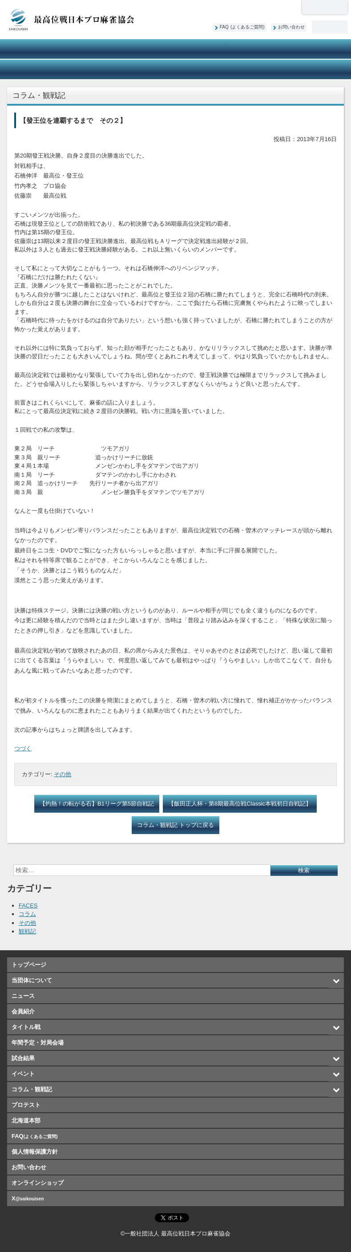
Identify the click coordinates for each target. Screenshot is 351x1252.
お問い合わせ (291, 26)
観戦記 (27, 931)
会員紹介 (176, 49)
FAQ (242, 26)
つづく (23, 748)
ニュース (105, 49)
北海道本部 (324, 7)
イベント (105, 69)
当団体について (35, 49)
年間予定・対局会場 (316, 49)
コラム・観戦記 (176, 69)
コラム (27, 914)
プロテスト (245, 69)
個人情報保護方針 (35, 1151)
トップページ (29, 964)
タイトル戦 (245, 49)
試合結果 (35, 69)
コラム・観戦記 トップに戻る (175, 825)
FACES (28, 905)
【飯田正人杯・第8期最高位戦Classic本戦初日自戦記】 (239, 803)
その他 (62, 774)
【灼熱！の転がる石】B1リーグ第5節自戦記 (97, 803)
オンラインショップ (316, 69)
